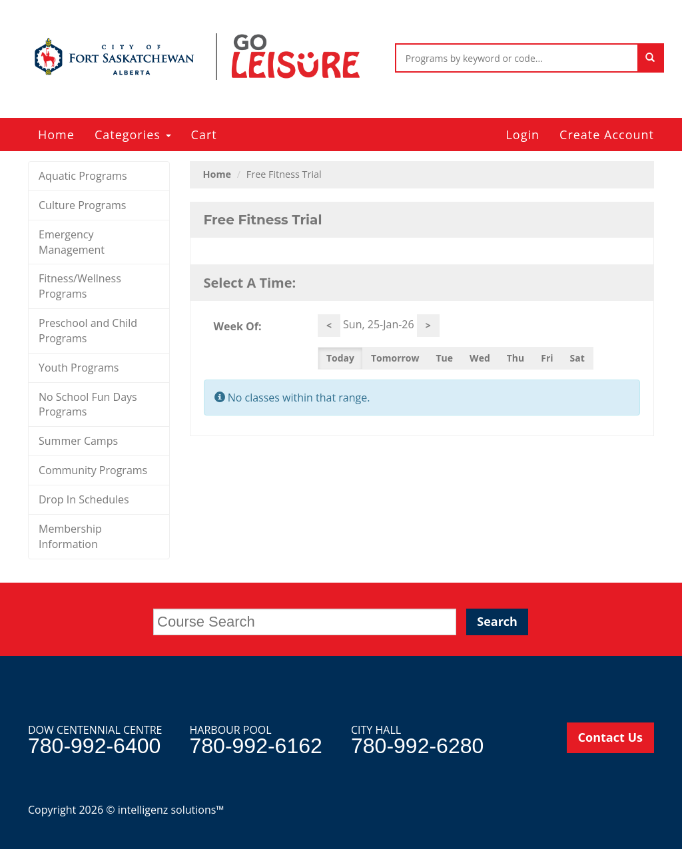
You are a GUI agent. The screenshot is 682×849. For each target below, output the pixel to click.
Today (340, 358)
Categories (133, 134)
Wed (480, 358)
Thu (516, 358)
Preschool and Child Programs (88, 331)
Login (522, 134)
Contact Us (610, 737)
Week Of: (238, 326)
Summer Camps (78, 440)
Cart (204, 134)
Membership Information (70, 536)
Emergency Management (72, 242)
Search (497, 621)
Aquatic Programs (83, 175)
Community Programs (93, 470)
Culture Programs (82, 205)
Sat (577, 358)
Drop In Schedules (84, 499)
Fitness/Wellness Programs (80, 286)
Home (56, 134)
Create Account (606, 134)
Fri (547, 358)
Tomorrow (395, 358)
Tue (445, 358)
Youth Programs (79, 367)
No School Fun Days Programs (88, 405)
